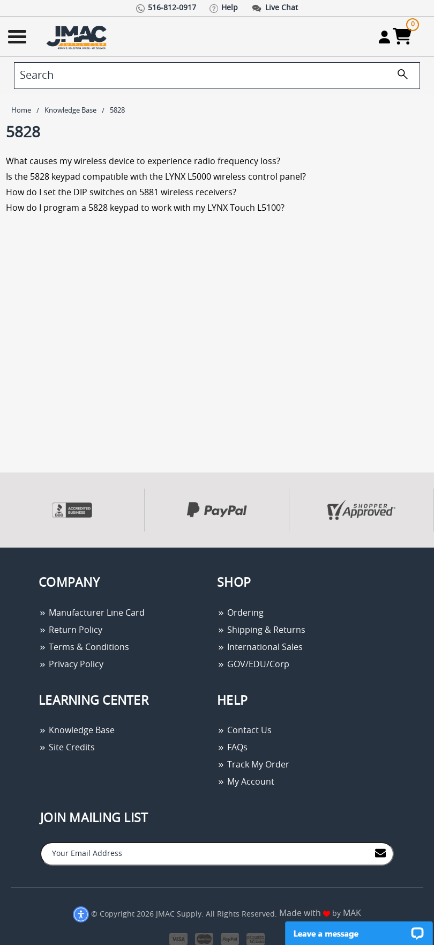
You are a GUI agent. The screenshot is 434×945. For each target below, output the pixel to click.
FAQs (232, 747)
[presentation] (1, 553)
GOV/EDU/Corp (253, 664)
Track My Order (253, 765)
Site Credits (67, 747)
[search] (217, 75)
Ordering (240, 613)
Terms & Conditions (84, 647)
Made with (304, 913)
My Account (245, 782)
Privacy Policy (71, 664)
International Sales (260, 647)
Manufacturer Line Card (92, 613)
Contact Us (244, 730)
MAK (352, 913)
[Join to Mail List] (380, 853)
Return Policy (70, 630)
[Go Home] (78, 37)
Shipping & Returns (261, 630)
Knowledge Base (77, 730)
